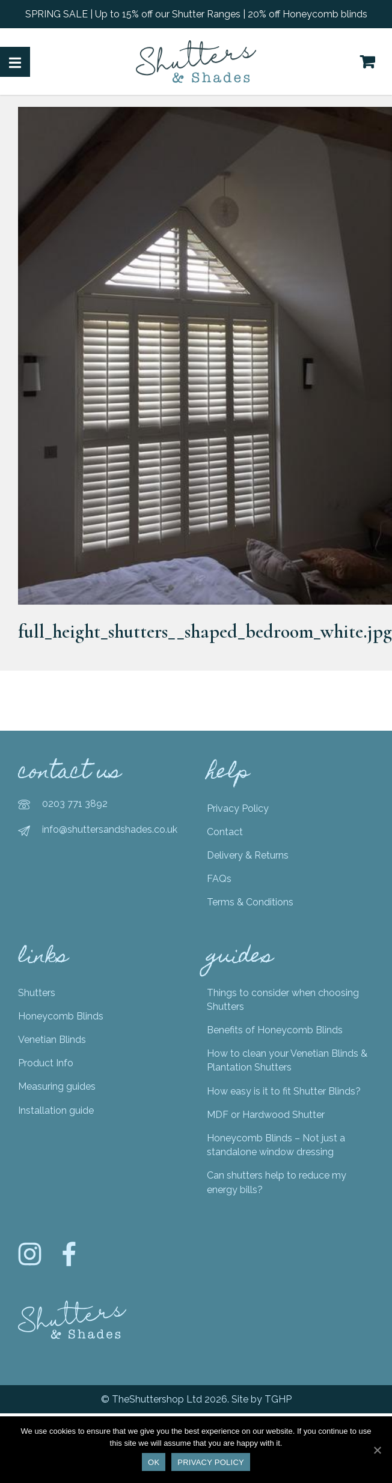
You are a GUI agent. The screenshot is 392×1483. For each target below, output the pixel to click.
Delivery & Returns (248, 855)
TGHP (278, 1399)
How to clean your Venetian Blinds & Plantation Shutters (287, 1060)
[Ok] (377, 1450)
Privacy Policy (238, 808)
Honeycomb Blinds (60, 1016)
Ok (153, 1462)
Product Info (45, 1063)
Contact (225, 832)
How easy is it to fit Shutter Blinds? (284, 1091)
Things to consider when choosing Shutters (283, 999)
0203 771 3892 (75, 803)
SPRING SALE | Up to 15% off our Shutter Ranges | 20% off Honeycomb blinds (196, 14)
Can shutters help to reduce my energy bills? (276, 1182)
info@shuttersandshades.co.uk (109, 829)
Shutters (36, 992)
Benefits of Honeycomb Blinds (275, 1030)
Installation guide (56, 1110)
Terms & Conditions (250, 902)
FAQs (219, 878)
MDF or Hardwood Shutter (266, 1114)
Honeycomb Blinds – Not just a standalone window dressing (276, 1145)
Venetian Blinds (52, 1039)
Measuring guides (57, 1086)
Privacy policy (210, 1462)
